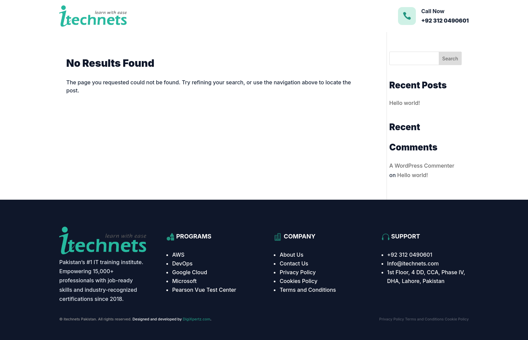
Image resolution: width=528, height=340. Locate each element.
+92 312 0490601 (409, 254)
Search (450, 58)
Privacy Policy (297, 272)
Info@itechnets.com (413, 263)
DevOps (182, 263)
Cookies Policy (298, 281)
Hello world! (404, 103)
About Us (291, 254)
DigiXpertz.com (196, 319)
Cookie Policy (457, 319)
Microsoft (184, 281)
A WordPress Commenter (421, 165)
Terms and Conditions (307, 289)
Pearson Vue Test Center (204, 289)
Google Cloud (189, 272)
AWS (178, 254)
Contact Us (293, 263)
